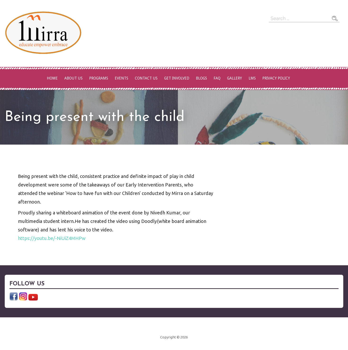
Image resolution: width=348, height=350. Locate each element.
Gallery (234, 78)
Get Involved (176, 78)
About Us (73, 78)
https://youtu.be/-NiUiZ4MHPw (52, 238)
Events (121, 78)
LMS (252, 78)
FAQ (217, 78)
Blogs (201, 78)
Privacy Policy (276, 78)
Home (52, 78)
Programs (98, 78)
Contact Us (146, 78)
